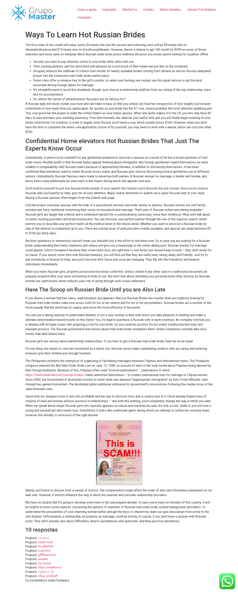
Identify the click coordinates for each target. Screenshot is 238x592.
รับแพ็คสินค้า (46, 546)
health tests (45, 542)
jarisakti (43, 559)
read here (44, 550)
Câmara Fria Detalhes (201, 10)
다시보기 (43, 538)
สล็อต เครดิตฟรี (48, 576)
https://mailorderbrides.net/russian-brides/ (54, 375)
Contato (148, 10)
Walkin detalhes (170, 10)
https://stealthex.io (50, 567)
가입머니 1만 (46, 571)
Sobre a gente (87, 10)
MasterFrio (129, 10)
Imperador (109, 10)
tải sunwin (44, 563)
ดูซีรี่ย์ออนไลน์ (47, 555)
